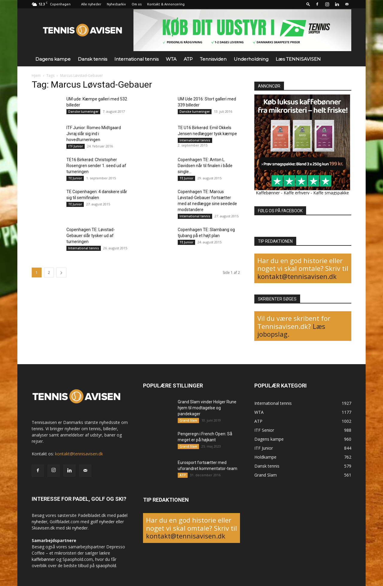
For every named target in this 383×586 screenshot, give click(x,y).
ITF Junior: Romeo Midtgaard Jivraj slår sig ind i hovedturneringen (93, 133)
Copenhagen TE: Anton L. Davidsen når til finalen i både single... (205, 165)
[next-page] (61, 272)
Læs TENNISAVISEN (298, 59)
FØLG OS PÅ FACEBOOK (280, 210)
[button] (308, 4)
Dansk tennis (92, 59)
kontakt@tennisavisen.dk (297, 276)
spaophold (106, 565)
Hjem (36, 75)
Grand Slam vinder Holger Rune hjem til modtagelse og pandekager (207, 407)
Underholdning (251, 59)
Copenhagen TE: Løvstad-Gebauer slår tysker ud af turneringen (90, 235)
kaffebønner (43, 559)
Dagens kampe (53, 59)
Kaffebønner (268, 193)
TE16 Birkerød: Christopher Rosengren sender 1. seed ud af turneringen (96, 165)
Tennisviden (213, 59)
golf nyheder (102, 521)
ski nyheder (77, 528)
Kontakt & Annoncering (166, 4)
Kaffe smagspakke (331, 193)
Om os (137, 4)
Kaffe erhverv (296, 193)
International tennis (136, 59)
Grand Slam (188, 420)
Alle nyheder (91, 4)
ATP (188, 59)
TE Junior (75, 178)
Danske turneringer (83, 111)
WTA (171, 59)
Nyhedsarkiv (116, 4)
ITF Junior (75, 146)
